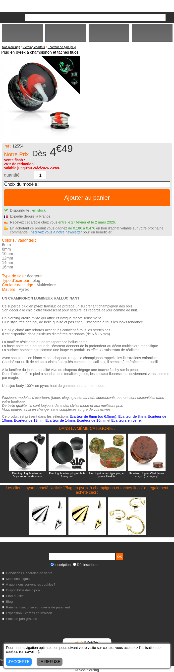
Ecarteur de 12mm (28, 420)
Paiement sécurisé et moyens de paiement (38, 607)
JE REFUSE (49, 662)
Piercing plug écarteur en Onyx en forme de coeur (27, 475)
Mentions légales (18, 579)
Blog (9, 601)
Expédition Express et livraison (29, 613)
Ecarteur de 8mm (132, 416)
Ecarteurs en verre (126, 420)
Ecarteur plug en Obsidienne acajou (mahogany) (146, 475)
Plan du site (15, 596)
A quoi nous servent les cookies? (30, 584)
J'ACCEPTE (19, 662)
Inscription (61, 565)
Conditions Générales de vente (29, 573)
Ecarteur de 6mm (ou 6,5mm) (92, 416)
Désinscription (86, 565)
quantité (12, 175)
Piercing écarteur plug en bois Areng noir (67, 475)
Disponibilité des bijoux (23, 590)
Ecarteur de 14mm (60, 420)
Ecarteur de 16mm (91, 420)
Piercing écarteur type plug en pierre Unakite (107, 475)
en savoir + (29, 652)
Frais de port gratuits (21, 619)
